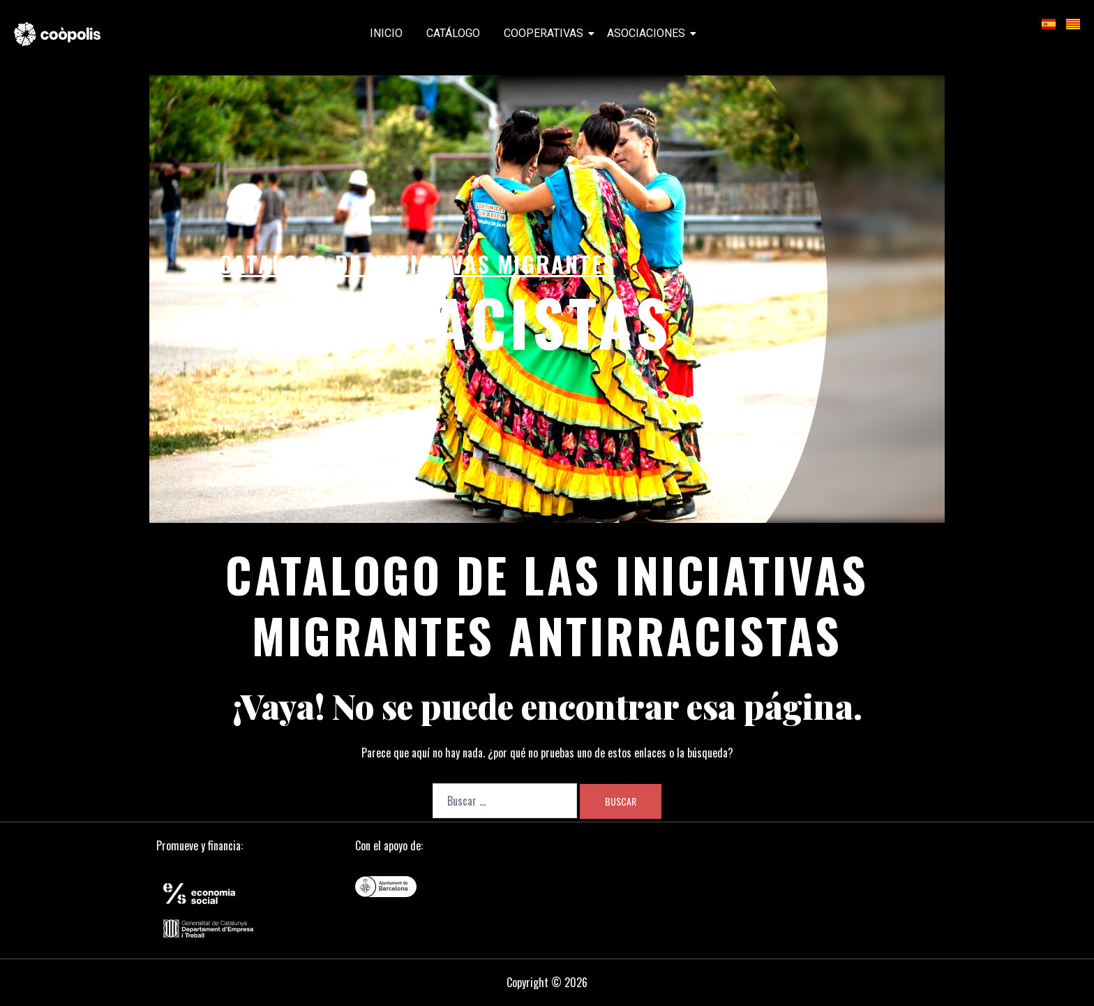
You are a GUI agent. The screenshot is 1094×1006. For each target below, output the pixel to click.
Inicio (386, 33)
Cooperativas (546, 33)
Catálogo (453, 33)
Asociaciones (648, 33)
